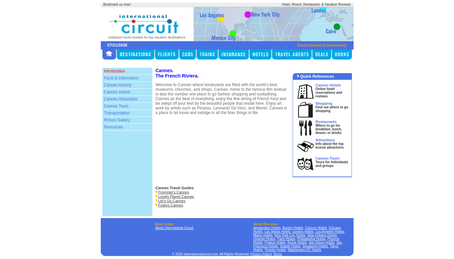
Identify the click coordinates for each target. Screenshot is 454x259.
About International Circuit (174, 228)
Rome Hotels (297, 242)
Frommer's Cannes (173, 192)
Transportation (117, 113)
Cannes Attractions (121, 99)
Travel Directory (311, 45)
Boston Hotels (292, 228)
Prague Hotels (274, 242)
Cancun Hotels (316, 228)
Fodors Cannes (170, 205)
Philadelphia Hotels (311, 239)
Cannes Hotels (117, 92)
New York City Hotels (289, 235)
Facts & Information (121, 78)
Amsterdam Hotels (267, 228)
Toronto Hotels (275, 250)
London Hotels (303, 231)
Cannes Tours (116, 106)
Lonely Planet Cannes (176, 196)
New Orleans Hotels (322, 235)
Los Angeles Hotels (330, 231)
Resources (113, 127)
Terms (277, 254)
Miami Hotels (263, 235)
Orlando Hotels (264, 239)
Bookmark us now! (117, 4)
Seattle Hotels (290, 246)
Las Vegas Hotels (277, 231)
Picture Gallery (117, 120)
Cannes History (117, 85)
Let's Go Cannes (172, 201)
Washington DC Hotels (304, 250)
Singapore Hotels (315, 246)
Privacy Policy (260, 254)
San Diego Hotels (322, 242)
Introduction (114, 71)
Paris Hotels (286, 239)
